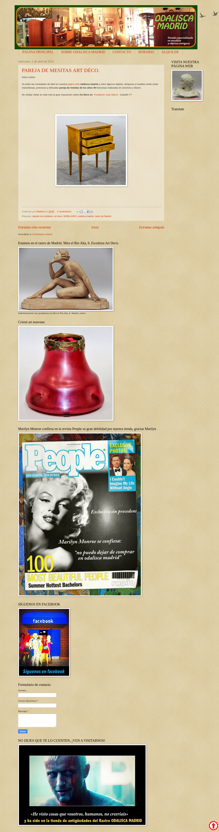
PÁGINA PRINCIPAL (38, 52)
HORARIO (146, 52)
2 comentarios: (64, 211)
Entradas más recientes (34, 227)
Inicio (95, 227)
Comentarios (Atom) (42, 234)
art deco (58, 216)
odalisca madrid (85, 216)
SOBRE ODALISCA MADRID (83, 52)
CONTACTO (122, 52)
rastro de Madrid (103, 216)
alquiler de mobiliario (42, 216)
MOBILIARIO (70, 216)
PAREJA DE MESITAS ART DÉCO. (61, 70)
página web (74, 84)
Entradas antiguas (151, 227)
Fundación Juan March (106, 94)
